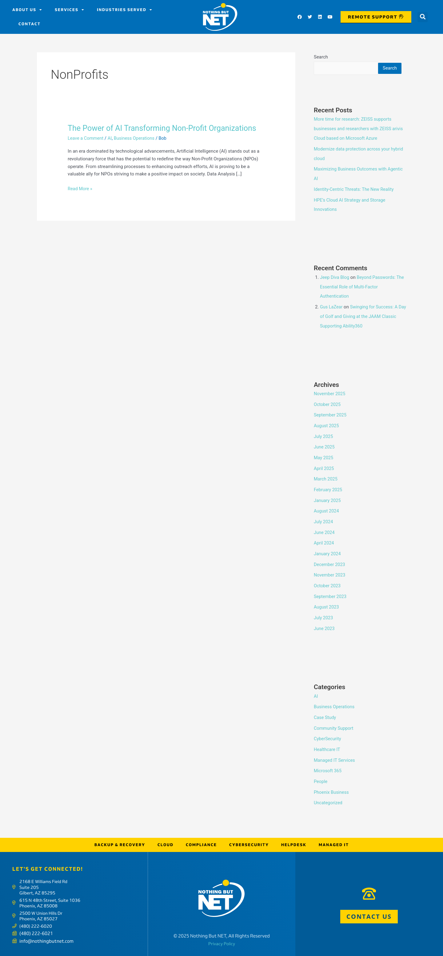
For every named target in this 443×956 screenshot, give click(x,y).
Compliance (201, 842)
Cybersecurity (249, 842)
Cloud (166, 842)
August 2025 (327, 432)
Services (70, 10)
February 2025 (328, 494)
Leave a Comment (86, 138)
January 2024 (328, 556)
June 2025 (324, 452)
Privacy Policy (221, 941)
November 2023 (330, 577)
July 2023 (324, 618)
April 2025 (324, 473)
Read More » (80, 188)
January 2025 (328, 504)
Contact (29, 24)
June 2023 (324, 629)
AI (111, 138)
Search (321, 57)
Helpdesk (293, 842)
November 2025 (330, 401)
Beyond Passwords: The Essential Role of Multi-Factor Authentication (359, 295)
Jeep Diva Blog (335, 286)
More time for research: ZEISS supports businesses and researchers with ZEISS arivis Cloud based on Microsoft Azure (354, 140)
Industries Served (125, 10)
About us (27, 10)
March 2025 (326, 484)
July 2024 (324, 525)
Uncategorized (328, 800)
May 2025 (324, 463)
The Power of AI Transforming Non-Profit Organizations (165, 128)
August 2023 (327, 608)
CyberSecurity (328, 738)
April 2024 (324, 546)
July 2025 (324, 442)
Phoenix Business (332, 790)
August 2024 (327, 515)
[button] (422, 17)
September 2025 (331, 421)
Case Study (325, 717)
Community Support (334, 728)
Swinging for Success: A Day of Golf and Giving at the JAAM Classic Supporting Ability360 (360, 324)
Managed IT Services (335, 759)
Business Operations (136, 138)
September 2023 (331, 598)
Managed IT (334, 842)
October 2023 (327, 587)
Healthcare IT (327, 748)
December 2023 (330, 567)
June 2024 (324, 535)
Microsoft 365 (328, 769)
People (321, 779)
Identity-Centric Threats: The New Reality (355, 199)
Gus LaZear (331, 314)
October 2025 (327, 411)
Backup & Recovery (119, 842)
